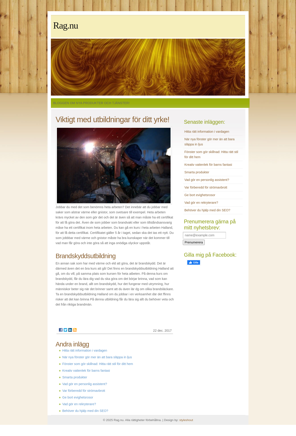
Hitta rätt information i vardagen (84, 350)
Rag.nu (65, 25)
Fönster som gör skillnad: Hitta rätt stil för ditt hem (97, 364)
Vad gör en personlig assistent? (84, 384)
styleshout (186, 420)
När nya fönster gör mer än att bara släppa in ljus (97, 357)
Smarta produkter (74, 377)
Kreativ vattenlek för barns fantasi (86, 370)
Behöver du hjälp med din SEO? (85, 411)
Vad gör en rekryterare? (79, 404)
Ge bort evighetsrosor (77, 397)
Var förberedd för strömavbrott (83, 390)
